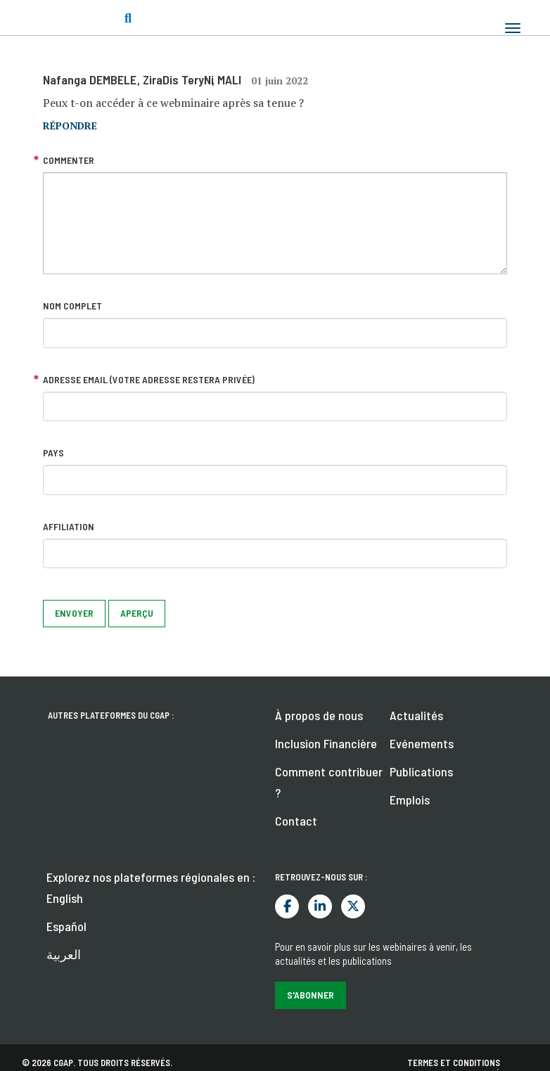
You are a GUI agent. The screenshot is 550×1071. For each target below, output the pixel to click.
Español (66, 926)
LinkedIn (320, 906)
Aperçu (136, 613)
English (64, 898)
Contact (296, 820)
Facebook (287, 906)
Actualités (416, 715)
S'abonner (310, 995)
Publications (421, 771)
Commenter (68, 160)
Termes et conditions (453, 1062)
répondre (70, 125)
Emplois (410, 799)
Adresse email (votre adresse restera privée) (149, 379)
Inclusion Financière (326, 743)
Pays (53, 452)
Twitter (353, 906)
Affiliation (68, 526)
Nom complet (72, 306)
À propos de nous (319, 715)
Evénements (422, 743)
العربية (63, 954)
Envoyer (74, 613)
